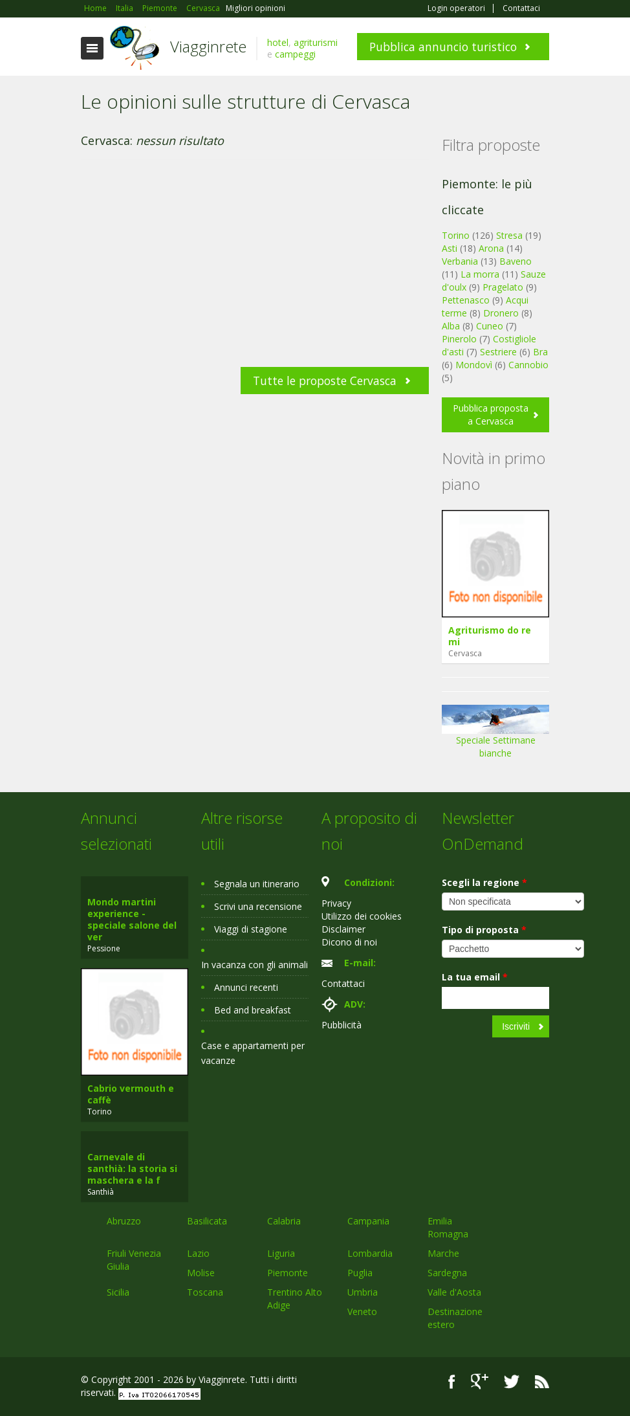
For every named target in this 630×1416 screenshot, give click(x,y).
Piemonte (287, 1273)
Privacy (336, 903)
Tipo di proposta (484, 930)
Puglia (360, 1273)
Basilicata (207, 1221)
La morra (480, 274)
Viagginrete (208, 46)
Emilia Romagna (448, 1227)
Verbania (460, 261)
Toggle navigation (92, 48)
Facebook (451, 1381)
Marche (443, 1253)
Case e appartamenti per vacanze (253, 1053)
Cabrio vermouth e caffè (130, 1094)
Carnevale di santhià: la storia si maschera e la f (132, 1168)
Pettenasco (466, 300)
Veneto (362, 1311)
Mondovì (473, 365)
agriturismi (316, 42)
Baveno (515, 261)
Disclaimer (343, 929)
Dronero (501, 313)
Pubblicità (341, 1025)
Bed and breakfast (252, 1010)
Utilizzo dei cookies (361, 916)
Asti (449, 248)
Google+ (479, 1381)
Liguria (281, 1253)
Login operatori (456, 8)
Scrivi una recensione (258, 906)
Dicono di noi (349, 942)
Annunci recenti (246, 987)
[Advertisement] (255, 269)
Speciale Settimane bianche (495, 736)
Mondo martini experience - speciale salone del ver (132, 919)
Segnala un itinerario (256, 884)
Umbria (362, 1292)
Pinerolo (459, 339)
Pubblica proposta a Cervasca (490, 414)
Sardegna (447, 1273)
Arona (491, 248)
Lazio (198, 1253)
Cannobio (528, 365)
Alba (451, 326)
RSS (542, 1381)
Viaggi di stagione (250, 929)
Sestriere (498, 352)
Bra (540, 352)
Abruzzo (124, 1221)
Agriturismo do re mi (489, 636)
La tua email (475, 977)
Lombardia (370, 1253)
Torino (456, 235)
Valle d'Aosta (454, 1292)
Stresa (509, 235)
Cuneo (489, 326)
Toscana (205, 1292)
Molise (201, 1273)
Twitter (511, 1381)
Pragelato (503, 287)
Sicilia (118, 1292)
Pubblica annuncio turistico (443, 46)
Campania (368, 1221)
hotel (277, 42)
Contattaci (521, 8)
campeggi (295, 54)
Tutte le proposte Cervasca (324, 380)
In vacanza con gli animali (254, 964)
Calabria (284, 1221)
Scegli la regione (484, 882)
